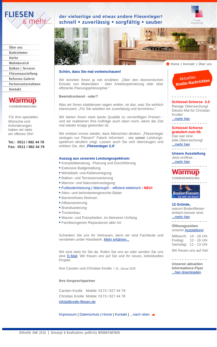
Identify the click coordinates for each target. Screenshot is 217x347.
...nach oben (142, 314)
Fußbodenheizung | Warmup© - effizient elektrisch (101, 188)
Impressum (68, 314)
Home (107, 314)
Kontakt (121, 314)
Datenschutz (89, 314)
